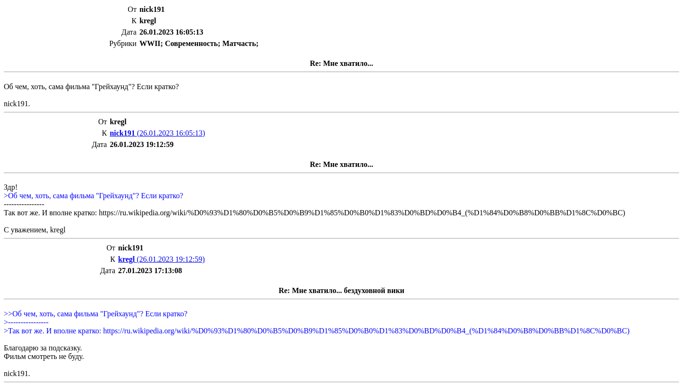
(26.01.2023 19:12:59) (171, 259)
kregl (127, 259)
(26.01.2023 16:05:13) (171, 133)
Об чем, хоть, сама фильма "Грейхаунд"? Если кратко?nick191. (341, 58)
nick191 (123, 133)
